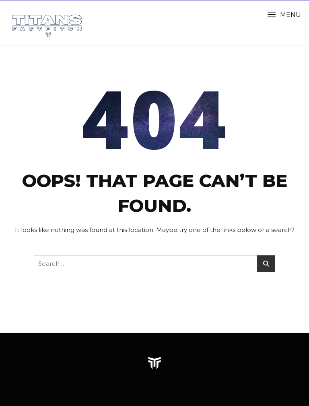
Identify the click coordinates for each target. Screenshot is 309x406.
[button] (284, 15)
